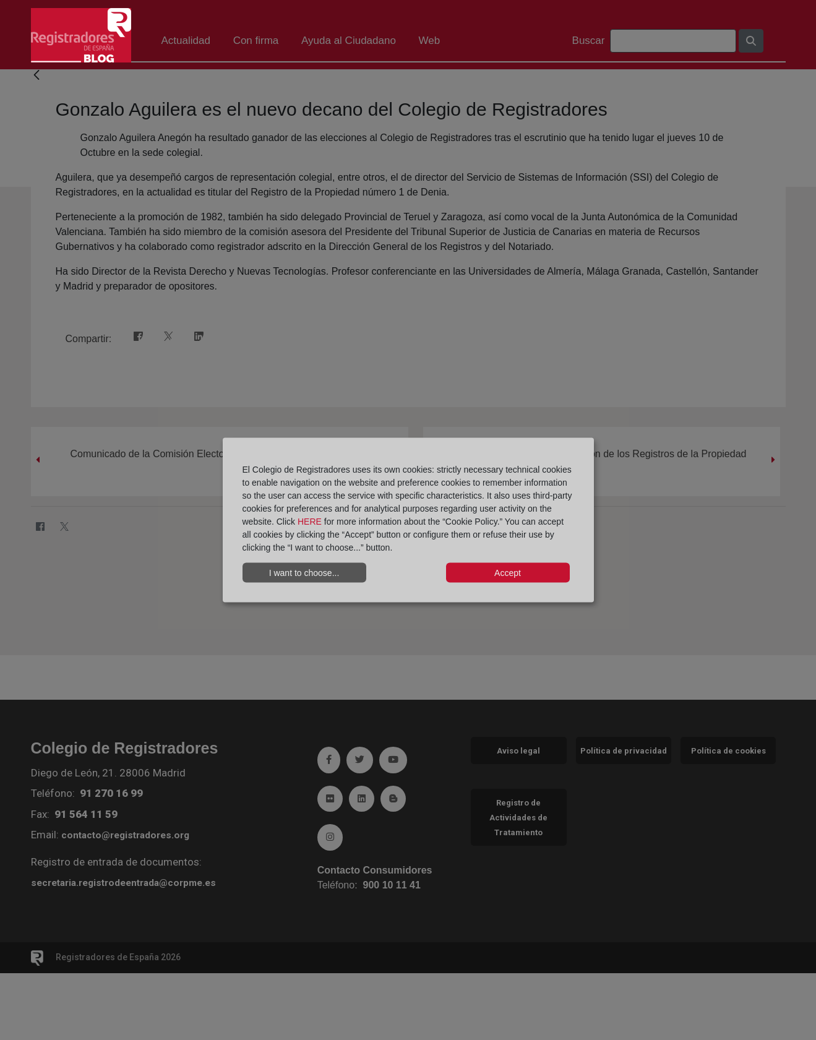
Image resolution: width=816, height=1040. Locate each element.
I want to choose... (304, 572)
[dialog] (408, 520)
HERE (310, 521)
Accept (507, 572)
